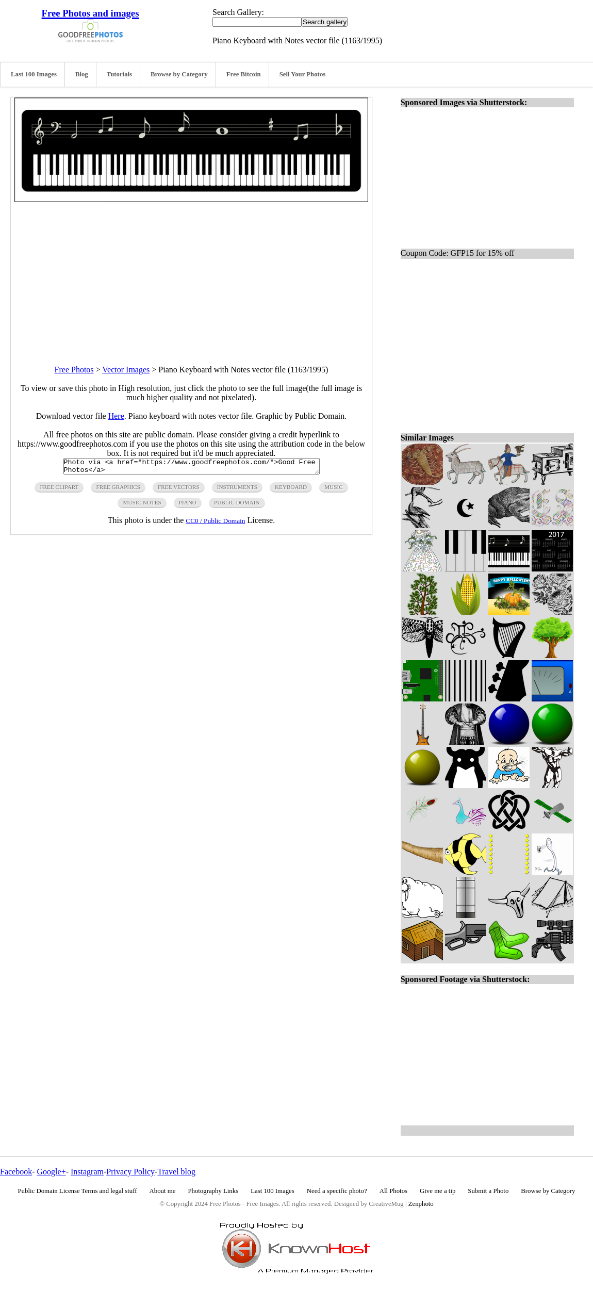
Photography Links (213, 1191)
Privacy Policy (130, 1171)
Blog (81, 74)
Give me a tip (437, 1191)
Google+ (51, 1171)
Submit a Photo (488, 1191)
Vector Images (126, 369)
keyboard (291, 490)
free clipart (59, 490)
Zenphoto (421, 1203)
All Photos (393, 1191)
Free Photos (74, 369)
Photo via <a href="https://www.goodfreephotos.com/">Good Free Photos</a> (191, 468)
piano (187, 505)
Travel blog (176, 1171)
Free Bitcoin (243, 74)
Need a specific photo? (337, 1191)
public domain (237, 505)
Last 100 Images (34, 74)
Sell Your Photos (302, 74)
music (333, 490)
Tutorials (119, 74)
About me (163, 1191)
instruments (237, 490)
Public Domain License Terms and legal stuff (77, 1191)
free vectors (179, 490)
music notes (142, 505)
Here (116, 416)
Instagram (87, 1171)
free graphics (118, 490)
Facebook (16, 1171)
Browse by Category (179, 74)
